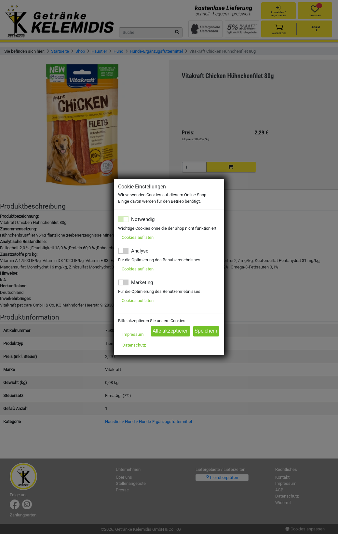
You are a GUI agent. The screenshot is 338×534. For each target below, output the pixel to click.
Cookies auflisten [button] (138, 237)
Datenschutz (134, 345)
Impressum (132, 334)
